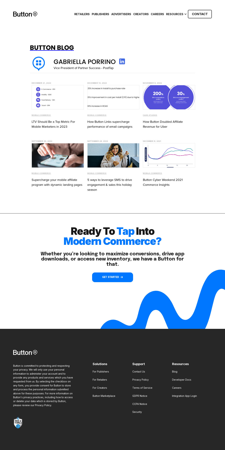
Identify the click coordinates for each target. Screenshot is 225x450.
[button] (176, 14)
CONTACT (200, 14)
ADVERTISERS (121, 14)
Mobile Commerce (41, 115)
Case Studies (150, 115)
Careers (157, 14)
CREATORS (141, 14)
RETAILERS (82, 14)
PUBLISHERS (100, 14)
